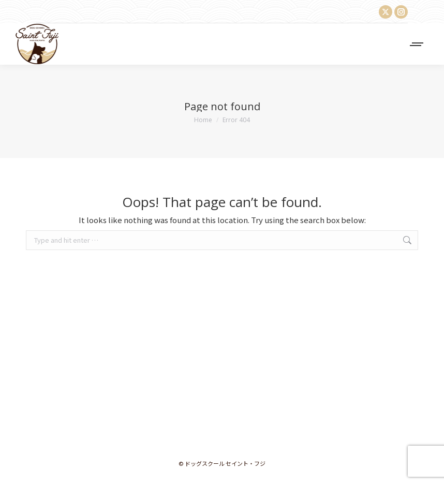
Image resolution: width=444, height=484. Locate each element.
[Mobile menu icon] (417, 44)
